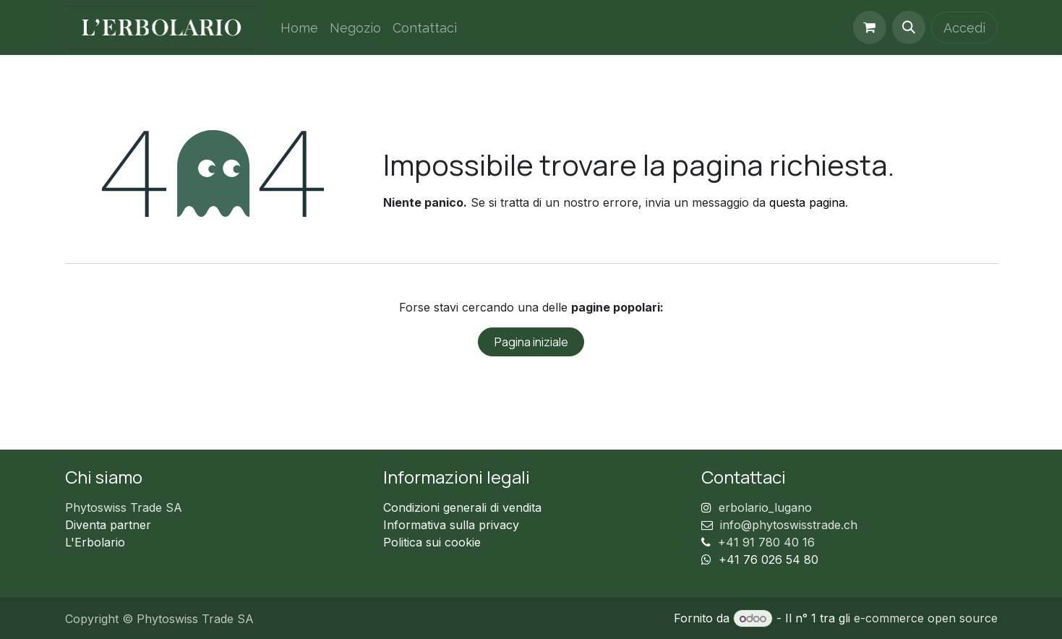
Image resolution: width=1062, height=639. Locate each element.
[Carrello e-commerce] (869, 27)
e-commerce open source (926, 618)
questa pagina (807, 202)
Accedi (964, 27)
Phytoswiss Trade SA (123, 507)
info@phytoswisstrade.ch (788, 525)
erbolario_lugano (765, 507)
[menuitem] (299, 27)
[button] (908, 27)
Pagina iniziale (531, 342)
